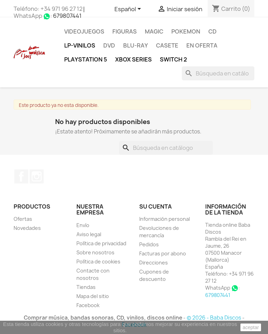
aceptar (251, 327)
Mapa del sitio (92, 296)
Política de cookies (98, 261)
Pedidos (149, 244)
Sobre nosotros (95, 252)
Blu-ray (135, 45)
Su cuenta (155, 206)
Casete (167, 45)
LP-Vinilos (79, 45)
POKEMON (185, 31)
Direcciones (153, 262)
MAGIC (154, 31)
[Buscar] (218, 73)
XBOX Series (133, 59)
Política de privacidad (101, 243)
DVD (109, 45)
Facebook (21, 176)
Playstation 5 (85, 59)
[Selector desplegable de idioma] (128, 9)
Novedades (27, 228)
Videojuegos (84, 31)
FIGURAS (124, 31)
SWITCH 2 (173, 59)
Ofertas (23, 219)
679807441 (67, 16)
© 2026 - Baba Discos (214, 317)
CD (212, 31)
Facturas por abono (162, 253)
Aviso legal (88, 234)
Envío (82, 225)
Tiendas (86, 287)
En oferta (201, 45)
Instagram (37, 176)
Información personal (164, 219)
